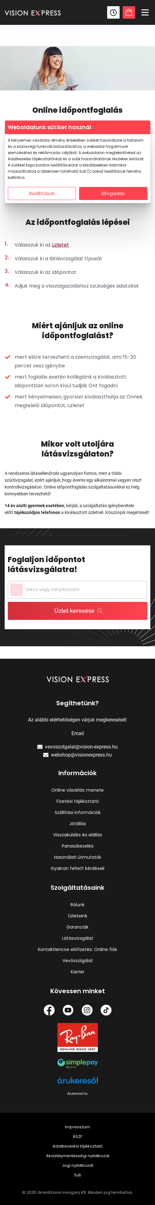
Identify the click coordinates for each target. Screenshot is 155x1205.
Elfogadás (113, 193)
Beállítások (41, 193)
